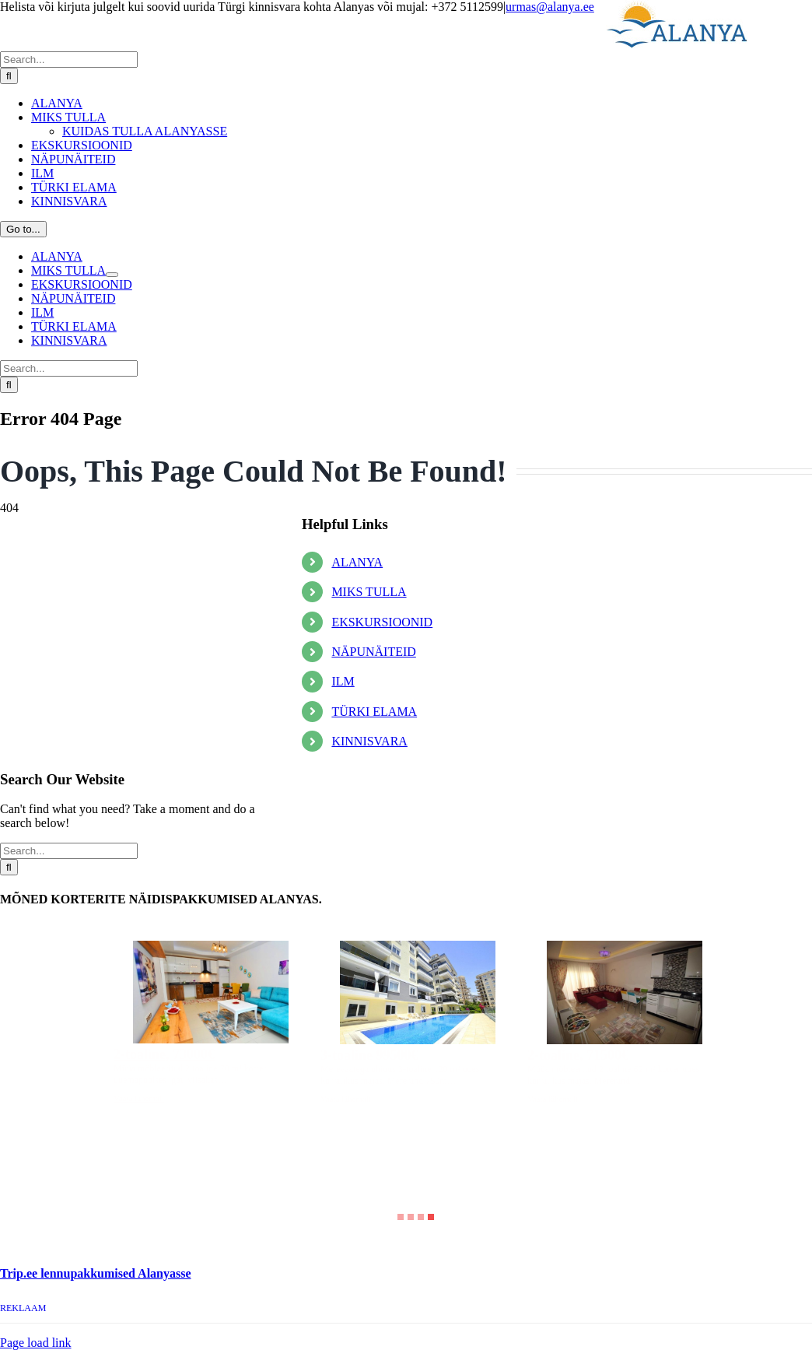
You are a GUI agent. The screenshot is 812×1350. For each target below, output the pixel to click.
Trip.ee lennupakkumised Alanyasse (95, 1273)
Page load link (36, 1342)
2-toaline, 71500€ (577, 1055)
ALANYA (357, 562)
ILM (342, 681)
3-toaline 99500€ (369, 1055)
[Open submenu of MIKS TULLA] (112, 274)
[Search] (9, 76)
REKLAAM (23, 1308)
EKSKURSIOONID (381, 622)
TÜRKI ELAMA (374, 711)
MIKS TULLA (368, 591)
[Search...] (69, 59)
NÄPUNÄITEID (373, 651)
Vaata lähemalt (139, 1098)
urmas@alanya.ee (550, 6)
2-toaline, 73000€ (164, 1054)
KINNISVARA (369, 741)
